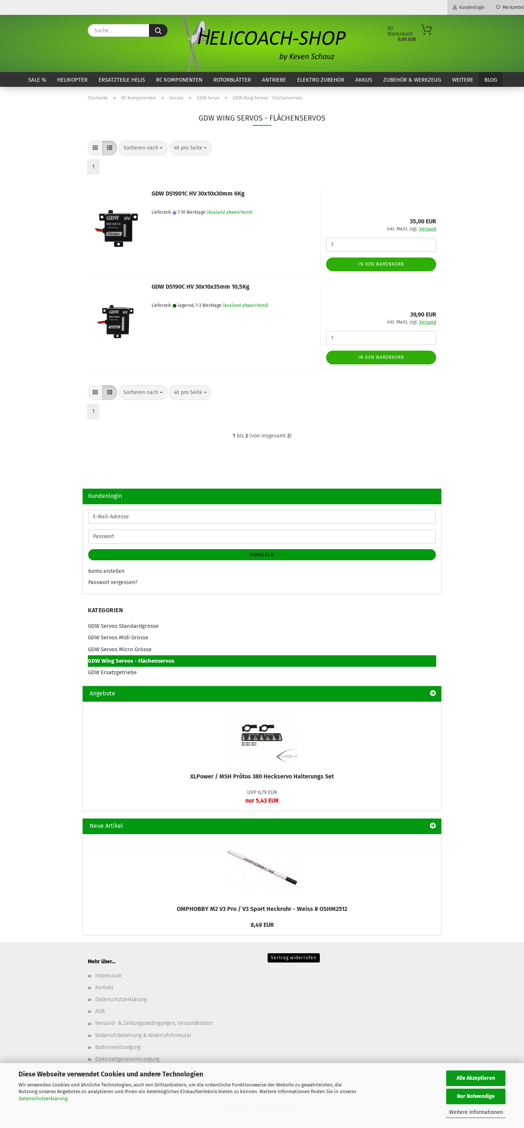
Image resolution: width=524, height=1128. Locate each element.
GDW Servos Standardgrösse (123, 626)
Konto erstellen (106, 571)
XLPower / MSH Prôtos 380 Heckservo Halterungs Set (262, 776)
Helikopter (72, 79)
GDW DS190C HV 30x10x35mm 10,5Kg (200, 286)
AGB (100, 1011)
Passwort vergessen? (112, 582)
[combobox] (143, 148)
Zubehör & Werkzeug (412, 79)
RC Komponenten (179, 79)
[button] (95, 148)
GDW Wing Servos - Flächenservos (131, 661)
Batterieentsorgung (117, 1047)
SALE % (37, 79)
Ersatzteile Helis (122, 79)
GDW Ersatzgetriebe (112, 672)
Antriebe (274, 79)
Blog (490, 79)
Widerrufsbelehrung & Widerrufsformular (143, 1035)
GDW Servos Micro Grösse (120, 649)
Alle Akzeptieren (476, 1078)
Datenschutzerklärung (43, 1098)
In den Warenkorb (381, 264)
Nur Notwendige (476, 1096)
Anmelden (262, 554)
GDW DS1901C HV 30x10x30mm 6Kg (198, 193)
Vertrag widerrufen (293, 957)
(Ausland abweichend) (229, 212)
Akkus (363, 79)
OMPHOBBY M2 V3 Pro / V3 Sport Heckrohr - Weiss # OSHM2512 (262, 908)
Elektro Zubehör (320, 79)
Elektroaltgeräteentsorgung (127, 1059)
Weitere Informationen (476, 1112)
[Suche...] (158, 30)
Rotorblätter (232, 79)
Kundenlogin (469, 7)
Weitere (462, 79)
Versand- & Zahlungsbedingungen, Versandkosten (154, 1023)
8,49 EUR (262, 924)
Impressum (108, 976)
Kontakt (104, 987)
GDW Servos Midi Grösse (118, 637)
